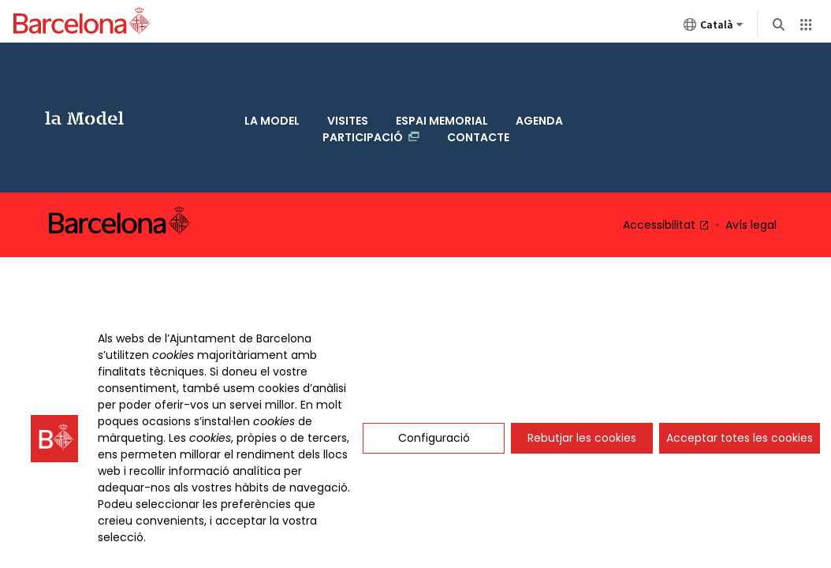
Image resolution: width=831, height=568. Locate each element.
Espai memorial (442, 74)
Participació (370, 90)
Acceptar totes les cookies (739, 438)
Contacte (478, 91)
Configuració (434, 438)
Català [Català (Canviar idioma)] (713, 27)
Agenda (539, 74)
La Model (78, 83)
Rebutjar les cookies (581, 438)
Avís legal (751, 155)
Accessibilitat (666, 154)
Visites (347, 74)
